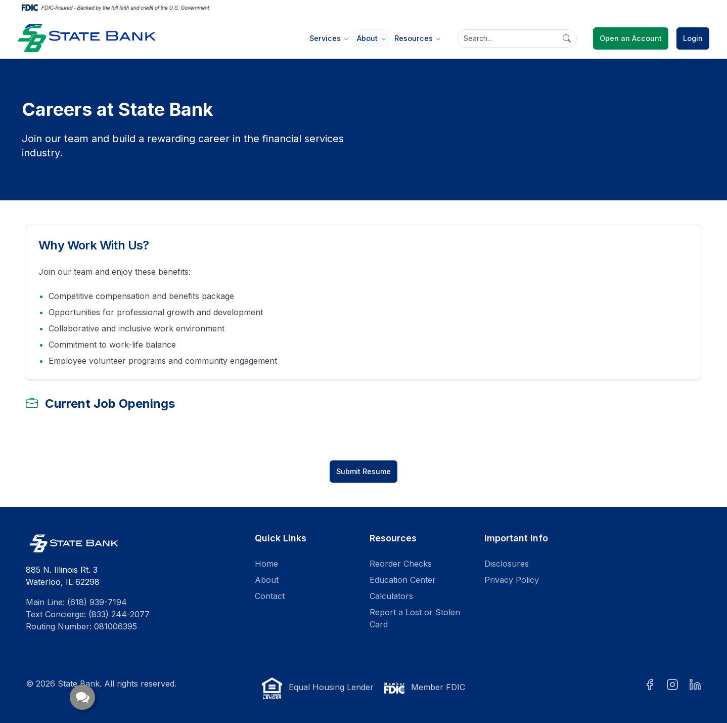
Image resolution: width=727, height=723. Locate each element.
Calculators (391, 596)
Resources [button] (414, 38)
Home (266, 564)
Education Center (403, 580)
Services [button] (326, 38)
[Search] (517, 38)
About (267, 580)
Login (693, 38)
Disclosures (506, 564)
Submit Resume (363, 471)
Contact (270, 596)
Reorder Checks (401, 564)
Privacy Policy (511, 580)
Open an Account (631, 38)
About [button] (368, 38)
